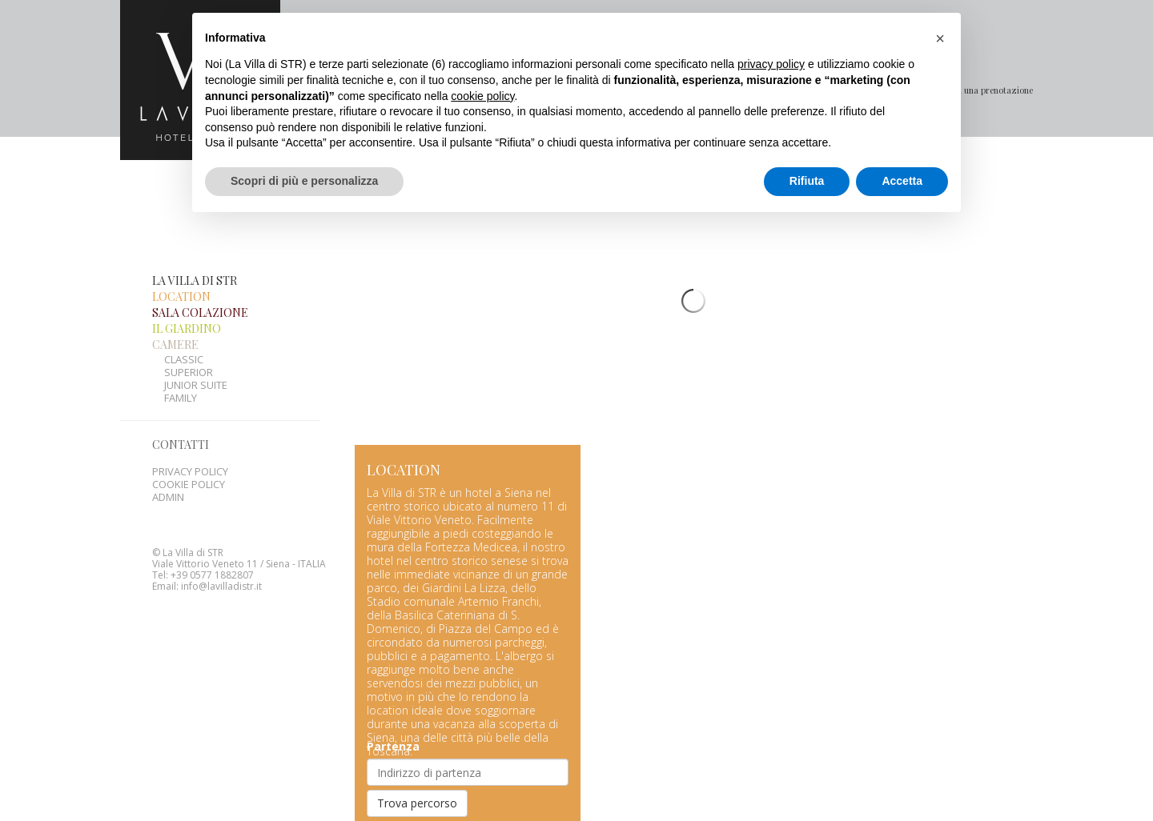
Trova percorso (417, 771)
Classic (183, 327)
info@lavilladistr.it (221, 554)
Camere (175, 312)
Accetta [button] (902, 180)
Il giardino (186, 296)
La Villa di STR (194, 248)
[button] (940, 38)
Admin (168, 465)
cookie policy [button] (482, 96)
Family (180, 365)
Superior (188, 340)
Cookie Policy (188, 452)
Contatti (180, 412)
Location (181, 264)
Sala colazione (200, 280)
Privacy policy (190, 439)
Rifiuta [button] (807, 180)
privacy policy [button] (771, 64)
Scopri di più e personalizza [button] (304, 180)
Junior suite (195, 353)
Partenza (393, 714)
